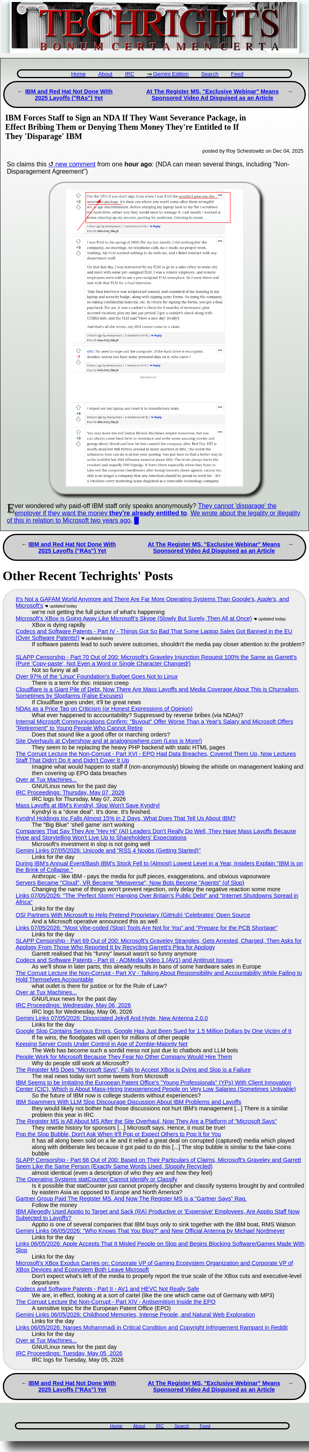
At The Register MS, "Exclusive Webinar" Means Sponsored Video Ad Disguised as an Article (212, 94)
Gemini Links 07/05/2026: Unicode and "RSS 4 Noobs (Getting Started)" (108, 850)
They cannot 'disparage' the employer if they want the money (146, 509)
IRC (129, 74)
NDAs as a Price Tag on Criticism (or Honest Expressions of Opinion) (104, 708)
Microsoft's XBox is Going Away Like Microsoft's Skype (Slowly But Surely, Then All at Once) (134, 618)
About (105, 74)
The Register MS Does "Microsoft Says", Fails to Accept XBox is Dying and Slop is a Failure (133, 1069)
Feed (237, 74)
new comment (76, 164)
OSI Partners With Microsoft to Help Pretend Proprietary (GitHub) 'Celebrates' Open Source (133, 915)
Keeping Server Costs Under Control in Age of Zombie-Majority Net (101, 1044)
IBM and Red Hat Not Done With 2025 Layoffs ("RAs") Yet (68, 94)
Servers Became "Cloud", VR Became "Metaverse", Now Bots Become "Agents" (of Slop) (130, 882)
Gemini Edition (171, 74)
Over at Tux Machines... (46, 779)
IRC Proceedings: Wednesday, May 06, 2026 (73, 1005)
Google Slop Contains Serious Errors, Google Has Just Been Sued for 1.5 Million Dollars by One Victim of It (153, 1031)
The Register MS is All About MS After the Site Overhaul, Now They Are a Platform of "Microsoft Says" (146, 1121)
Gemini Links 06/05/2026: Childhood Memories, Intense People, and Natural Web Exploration (135, 1314)
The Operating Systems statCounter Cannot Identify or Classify (96, 1179)
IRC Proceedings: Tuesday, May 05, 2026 (69, 1353)
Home (78, 74)
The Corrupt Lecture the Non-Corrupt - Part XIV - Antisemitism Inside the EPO (116, 1302)
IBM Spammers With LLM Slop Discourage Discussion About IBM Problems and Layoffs (128, 1102)
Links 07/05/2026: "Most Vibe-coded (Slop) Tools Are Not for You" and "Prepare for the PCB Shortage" (146, 928)
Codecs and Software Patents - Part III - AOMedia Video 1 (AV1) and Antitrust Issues (124, 960)
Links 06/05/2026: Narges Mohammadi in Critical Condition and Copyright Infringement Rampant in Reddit (152, 1327)
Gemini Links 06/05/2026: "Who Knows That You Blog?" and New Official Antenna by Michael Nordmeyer (150, 1231)
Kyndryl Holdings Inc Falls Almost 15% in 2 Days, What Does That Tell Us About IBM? (126, 818)
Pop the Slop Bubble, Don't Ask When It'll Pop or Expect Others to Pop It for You (118, 1134)
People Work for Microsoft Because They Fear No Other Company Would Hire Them (124, 1057)
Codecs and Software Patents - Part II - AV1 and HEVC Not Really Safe (107, 1289)
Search (209, 74)
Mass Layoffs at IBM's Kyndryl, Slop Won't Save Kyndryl (88, 805)
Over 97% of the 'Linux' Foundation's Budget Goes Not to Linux (97, 676)
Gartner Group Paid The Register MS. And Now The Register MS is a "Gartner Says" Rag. (131, 1198)
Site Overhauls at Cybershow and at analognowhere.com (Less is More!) (109, 741)
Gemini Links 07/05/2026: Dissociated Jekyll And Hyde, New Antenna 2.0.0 (112, 1018)
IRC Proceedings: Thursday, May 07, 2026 (70, 792)
